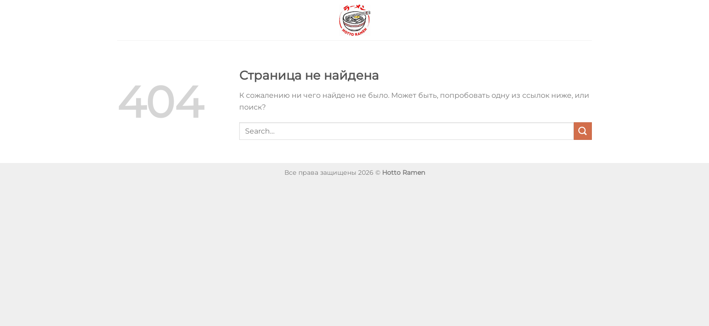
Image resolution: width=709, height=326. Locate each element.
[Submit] (583, 131)
